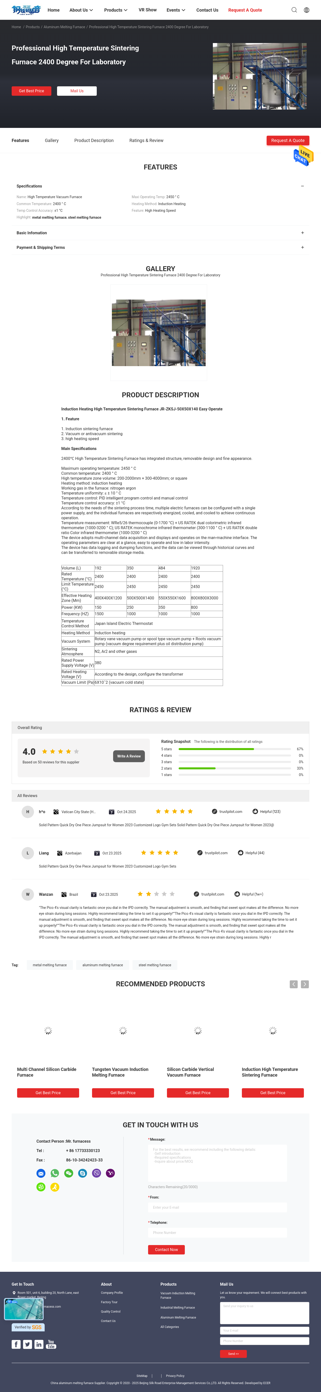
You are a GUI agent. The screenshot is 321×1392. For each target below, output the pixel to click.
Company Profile (112, 1293)
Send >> (233, 1354)
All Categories (169, 1327)
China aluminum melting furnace (72, 1383)
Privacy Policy (175, 1376)
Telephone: (158, 1223)
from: (154, 1197)
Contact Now (166, 1249)
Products (33, 27)
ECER (266, 1383)
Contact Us (108, 1321)
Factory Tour (109, 1302)
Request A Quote (288, 140)
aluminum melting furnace (102, 965)
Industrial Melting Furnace (177, 1307)
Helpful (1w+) (252, 894)
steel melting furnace (155, 965)
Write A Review (129, 756)
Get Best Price (31, 91)
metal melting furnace (50, 965)
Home (16, 27)
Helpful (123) (270, 812)
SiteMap (142, 1376)
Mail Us (77, 91)
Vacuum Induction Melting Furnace (177, 1295)
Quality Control (111, 1311)
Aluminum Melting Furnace (64, 27)
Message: (157, 1139)
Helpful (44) (255, 853)
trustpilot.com (231, 812)
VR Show (148, 9)
